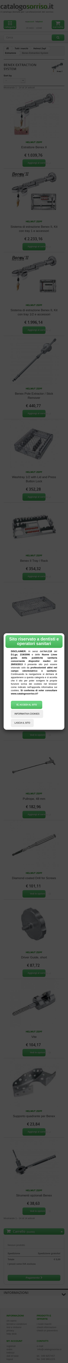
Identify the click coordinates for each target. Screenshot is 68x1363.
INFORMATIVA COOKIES (27, 714)
